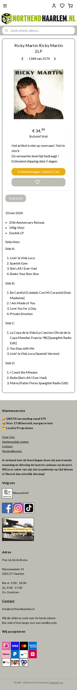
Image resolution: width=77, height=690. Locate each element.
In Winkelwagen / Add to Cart (38, 172)
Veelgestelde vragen (15, 441)
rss (61, 682)
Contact (7, 446)
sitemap (54, 682)
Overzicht (16, 198)
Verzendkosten (12, 451)
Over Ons (8, 437)
